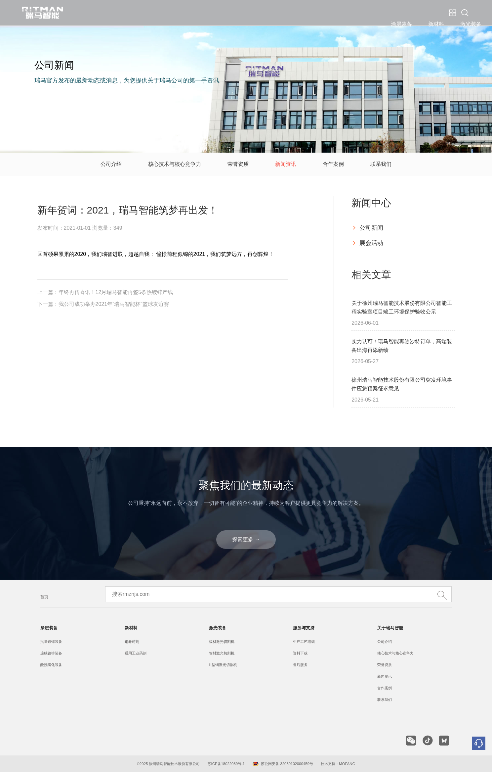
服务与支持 (275, 13)
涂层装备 (166, 13)
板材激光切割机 (221, 642)
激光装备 (235, 13)
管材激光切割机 (221, 653)
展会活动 (367, 243)
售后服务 (300, 665)
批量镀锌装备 (51, 642)
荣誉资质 (238, 164)
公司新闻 (367, 227)
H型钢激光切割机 (223, 665)
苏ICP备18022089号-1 (226, 764)
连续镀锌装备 (51, 653)
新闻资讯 (285, 164)
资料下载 (300, 653)
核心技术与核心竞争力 (174, 164)
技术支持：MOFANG (337, 764)
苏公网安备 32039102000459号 (287, 764)
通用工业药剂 (135, 653)
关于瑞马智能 (321, 13)
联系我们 (380, 164)
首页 (44, 597)
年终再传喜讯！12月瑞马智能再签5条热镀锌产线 (116, 292)
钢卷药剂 (132, 642)
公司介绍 (111, 164)
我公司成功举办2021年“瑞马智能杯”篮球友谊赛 (114, 304)
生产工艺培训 (304, 642)
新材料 (201, 13)
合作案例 (333, 164)
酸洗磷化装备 (51, 665)
